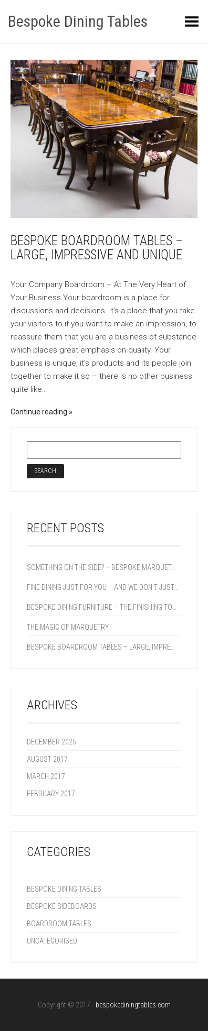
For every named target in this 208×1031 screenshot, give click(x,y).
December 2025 (51, 742)
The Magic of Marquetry (68, 627)
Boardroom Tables (59, 923)
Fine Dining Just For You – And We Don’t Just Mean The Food (103, 587)
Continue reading (39, 412)
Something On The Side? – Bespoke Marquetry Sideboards (103, 567)
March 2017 (46, 776)
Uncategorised (52, 941)
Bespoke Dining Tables (78, 21)
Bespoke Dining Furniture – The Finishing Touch (103, 607)
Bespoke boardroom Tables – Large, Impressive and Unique (97, 248)
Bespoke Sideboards (62, 906)
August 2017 (47, 759)
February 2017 (51, 793)
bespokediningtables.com (133, 1005)
